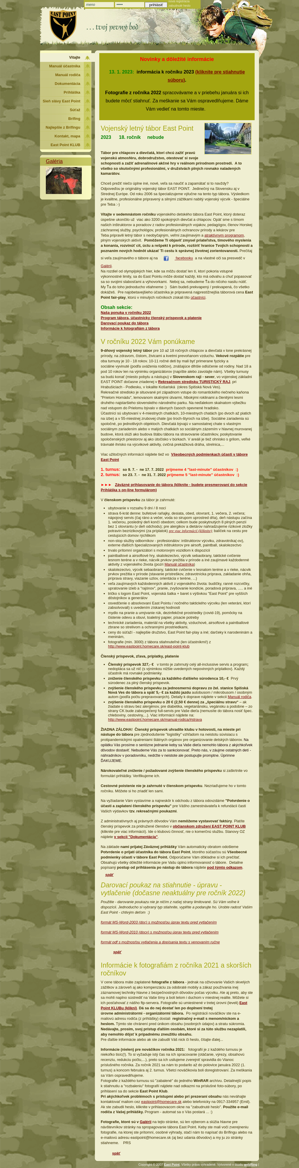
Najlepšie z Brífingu (63, 127)
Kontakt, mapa (67, 136)
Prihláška (72, 92)
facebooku (184, 258)
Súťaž (75, 110)
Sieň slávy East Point (61, 101)
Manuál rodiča (239, 697)
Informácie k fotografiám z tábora (130, 328)
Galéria (54, 161)
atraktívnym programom (224, 235)
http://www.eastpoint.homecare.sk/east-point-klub (149, 646)
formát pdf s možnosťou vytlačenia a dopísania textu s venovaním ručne (160, 942)
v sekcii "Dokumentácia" (136, 837)
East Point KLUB (65, 145)
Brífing (74, 118)
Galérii (106, 266)
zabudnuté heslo (179, 5)
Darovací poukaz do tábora (125, 323)
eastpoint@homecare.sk (161, 1101)
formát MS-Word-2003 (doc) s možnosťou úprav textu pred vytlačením (159, 922)
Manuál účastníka (179, 564)
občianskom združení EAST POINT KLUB (209, 826)
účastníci (198, 297)
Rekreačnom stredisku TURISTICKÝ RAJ (194, 382)
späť (109, 874)
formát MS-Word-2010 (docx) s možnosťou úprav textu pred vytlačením (160, 932)
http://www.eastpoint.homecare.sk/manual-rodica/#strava (155, 719)
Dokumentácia (67, 83)
